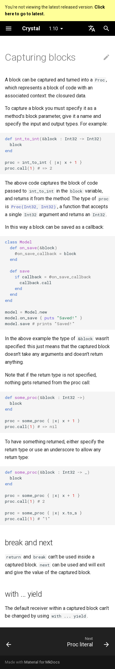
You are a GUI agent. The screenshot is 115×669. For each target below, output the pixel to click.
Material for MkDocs (42, 662)
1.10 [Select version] (53, 29)
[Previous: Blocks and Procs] (8, 643)
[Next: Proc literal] (87, 643)
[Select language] (92, 28)
